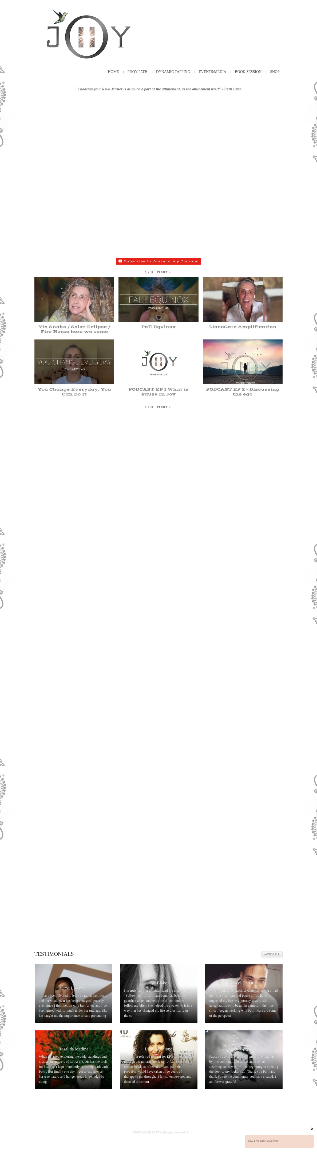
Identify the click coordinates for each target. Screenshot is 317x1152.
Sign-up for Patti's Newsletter (263, 1141)
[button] (163, 272)
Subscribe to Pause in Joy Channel (158, 261)
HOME (113, 72)
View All (272, 954)
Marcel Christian (244, 983)
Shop (275, 72)
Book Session (248, 72)
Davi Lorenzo (73, 988)
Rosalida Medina (73, 1049)
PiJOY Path (138, 72)
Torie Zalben (243, 1049)
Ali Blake (158, 983)
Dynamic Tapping (173, 72)
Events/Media (212, 72)
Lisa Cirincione (158, 1049)
